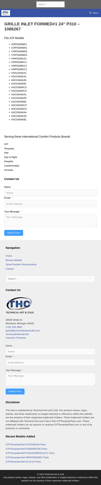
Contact (10, 268)
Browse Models (14, 260)
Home (9, 256)
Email (7, 198)
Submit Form (13, 233)
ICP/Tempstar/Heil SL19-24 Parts (23, 461)
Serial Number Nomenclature (21, 264)
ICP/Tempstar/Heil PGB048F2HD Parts (26, 449)
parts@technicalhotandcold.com (23, 330)
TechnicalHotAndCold (17, 334)
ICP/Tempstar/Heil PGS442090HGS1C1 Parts (30, 453)
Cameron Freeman (16, 337)
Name (7, 187)
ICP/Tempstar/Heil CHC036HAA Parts (26, 444)
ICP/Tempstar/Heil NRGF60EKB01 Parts (27, 457)
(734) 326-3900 (14, 327)
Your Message (11, 211)
